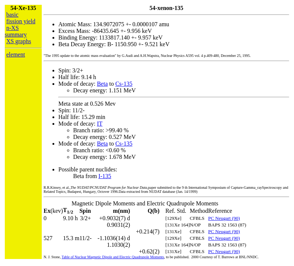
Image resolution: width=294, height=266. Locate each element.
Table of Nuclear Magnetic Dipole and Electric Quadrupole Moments (113, 257)
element (15, 54)
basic (12, 14)
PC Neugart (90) (224, 218)
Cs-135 (123, 84)
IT (99, 123)
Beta (102, 84)
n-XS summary (16, 31)
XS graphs (18, 41)
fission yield (20, 21)
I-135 (104, 176)
